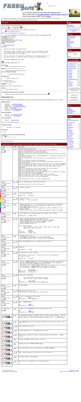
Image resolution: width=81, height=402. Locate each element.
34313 (29, 338)
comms (9, 41)
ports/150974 (38, 183)
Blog (69, 45)
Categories (70, 109)
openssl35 (70, 74)
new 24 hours (71, 141)
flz (13, 217)
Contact (69, 46)
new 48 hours (71, 142)
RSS (78, 399)
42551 (29, 323)
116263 (30, 248)
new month (70, 147)
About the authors (71, 37)
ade (14, 335)
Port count (70, 124)
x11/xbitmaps (17, 114)
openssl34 (70, 73)
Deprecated (70, 127)
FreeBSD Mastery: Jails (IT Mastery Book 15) (53, 14)
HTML (72, 399)
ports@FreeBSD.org (45, 35)
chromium (70, 70)
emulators (13, 41)
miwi (14, 234)
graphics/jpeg (15, 124)
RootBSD (74, 31)
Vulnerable (70, 135)
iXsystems (10, 400)
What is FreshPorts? (72, 36)
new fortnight (71, 146)
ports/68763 (31, 292)
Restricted (70, 131)
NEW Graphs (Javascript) (73, 120)
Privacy (69, 43)
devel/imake (13, 111)
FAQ (69, 40)
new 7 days (70, 144)
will (14, 378)
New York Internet (5, 400)
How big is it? (71, 41)
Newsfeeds (70, 112)
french (6, 27)
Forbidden (70, 130)
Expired (69, 136)
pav (14, 206)
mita (14, 360)
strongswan (70, 85)
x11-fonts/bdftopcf (17, 107)
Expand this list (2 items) (11, 142)
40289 (29, 330)
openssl (69, 71)
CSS (74, 399)
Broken (69, 125)
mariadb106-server (72, 64)
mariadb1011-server (72, 63)
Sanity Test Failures (72, 111)
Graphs (69, 118)
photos (48, 16)
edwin (14, 260)
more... (69, 56)
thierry (14, 194)
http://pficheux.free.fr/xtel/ (9, 45)
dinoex (14, 200)
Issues (69, 39)
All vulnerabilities (74, 97)
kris (14, 351)
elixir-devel (70, 82)
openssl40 (70, 77)
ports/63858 (31, 305)
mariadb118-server (72, 68)
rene (14, 154)
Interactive (70, 139)
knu (14, 310)
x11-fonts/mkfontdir (18, 108)
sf (13, 369)
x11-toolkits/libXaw (16, 113)
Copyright (61, 400)
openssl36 (70, 76)
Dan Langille (70, 400)
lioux (14, 355)
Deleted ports (70, 110)
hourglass (20, 40)
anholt (14, 283)
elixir (69, 81)
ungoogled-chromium (72, 79)
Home (69, 107)
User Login (70, 24)
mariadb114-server (72, 66)
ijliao (14, 328)
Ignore (69, 128)
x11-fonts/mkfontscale (19, 110)
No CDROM (70, 133)
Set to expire (70, 138)
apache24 (70, 84)
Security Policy (71, 42)
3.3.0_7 (3, 27)
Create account (71, 25)
